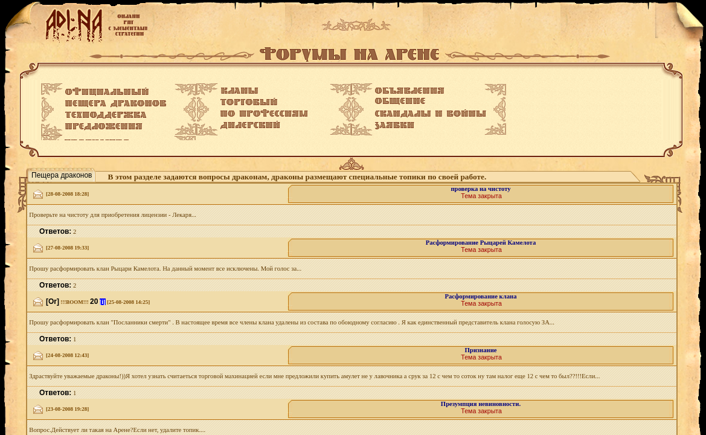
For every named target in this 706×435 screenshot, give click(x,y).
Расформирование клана (481, 296)
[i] (103, 301)
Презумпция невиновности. (481, 404)
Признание (480, 350)
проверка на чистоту (480, 188)
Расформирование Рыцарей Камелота (481, 242)
